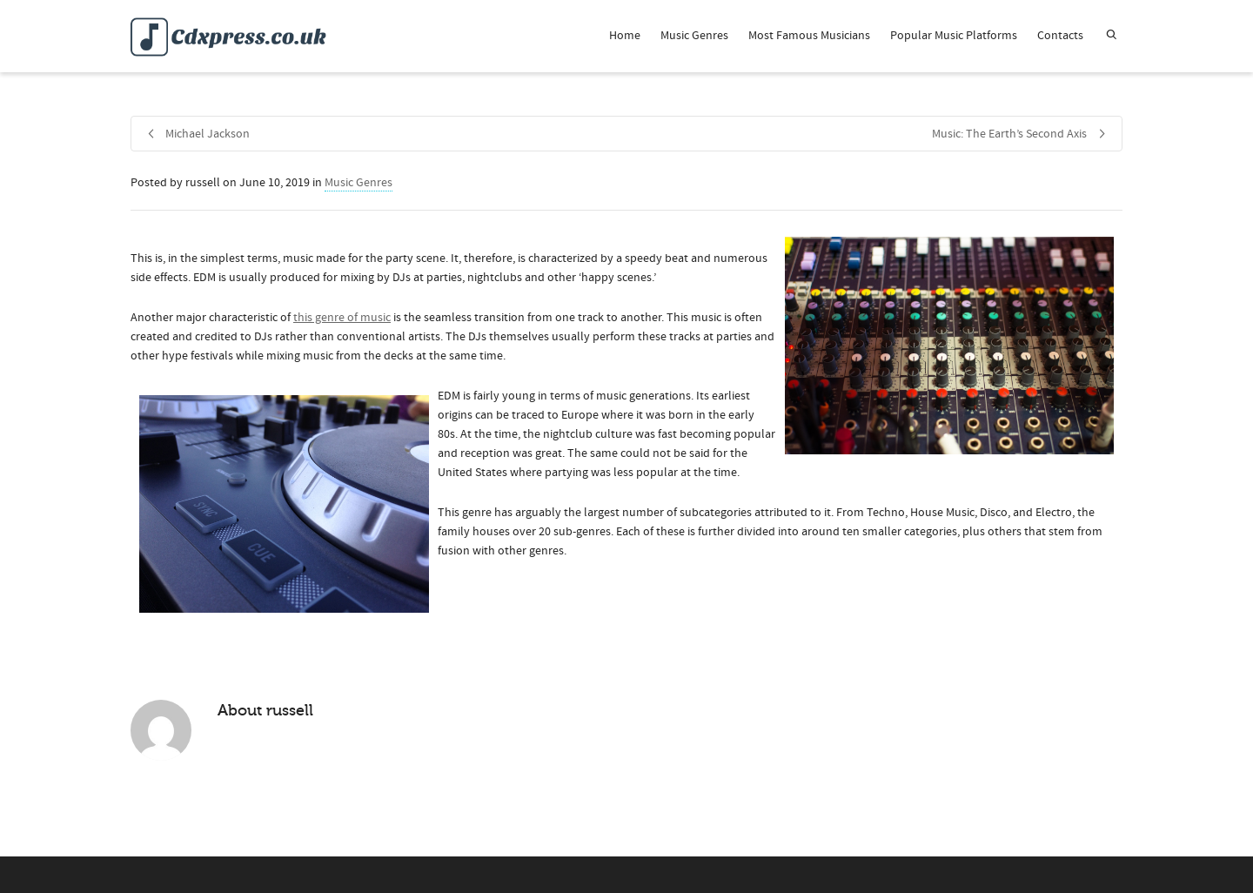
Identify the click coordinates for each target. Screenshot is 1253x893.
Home (624, 36)
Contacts (1060, 36)
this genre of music (342, 318)
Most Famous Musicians (809, 36)
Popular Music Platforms (953, 36)
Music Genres (694, 36)
